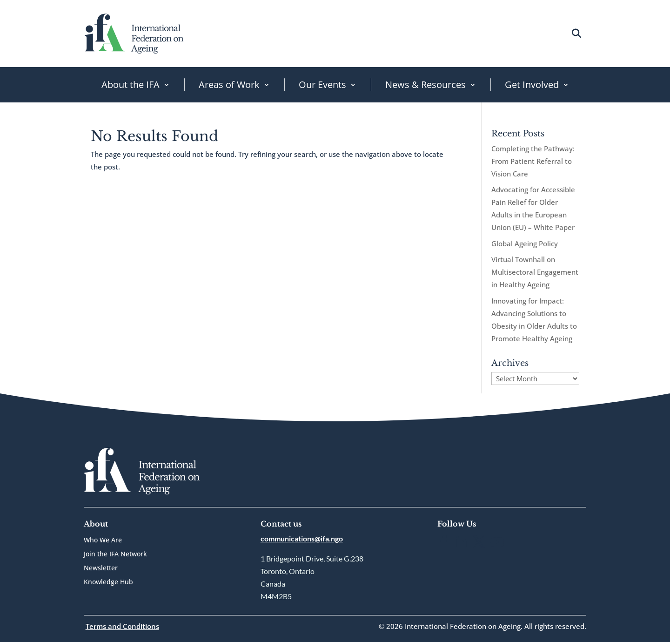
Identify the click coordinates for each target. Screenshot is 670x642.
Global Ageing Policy (524, 243)
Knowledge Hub (108, 582)
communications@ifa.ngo (302, 538)
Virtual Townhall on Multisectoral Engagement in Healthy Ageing (534, 272)
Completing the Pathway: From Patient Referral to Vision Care (533, 161)
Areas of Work (229, 84)
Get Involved (532, 84)
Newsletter (101, 568)
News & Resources (425, 84)
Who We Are (103, 540)
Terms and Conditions (122, 626)
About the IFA (130, 84)
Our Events (322, 84)
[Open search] (576, 33)
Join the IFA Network (115, 554)
